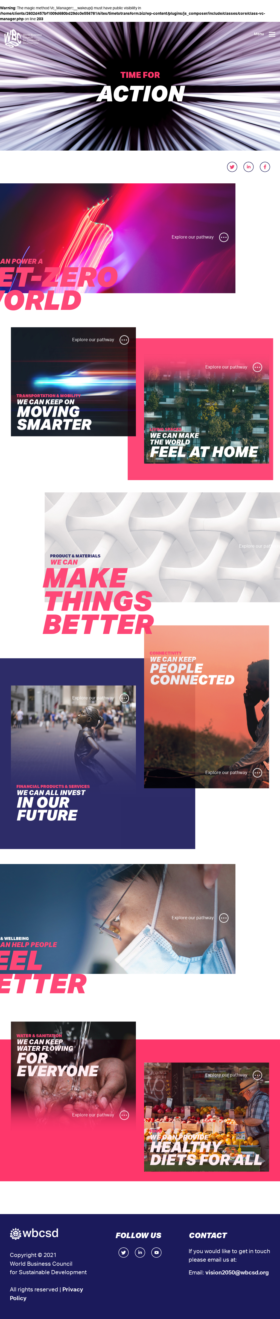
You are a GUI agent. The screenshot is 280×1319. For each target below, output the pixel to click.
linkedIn (248, 166)
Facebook (156, 1252)
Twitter (123, 1252)
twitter (232, 166)
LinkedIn (140, 1252)
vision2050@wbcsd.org (237, 1273)
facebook (264, 166)
